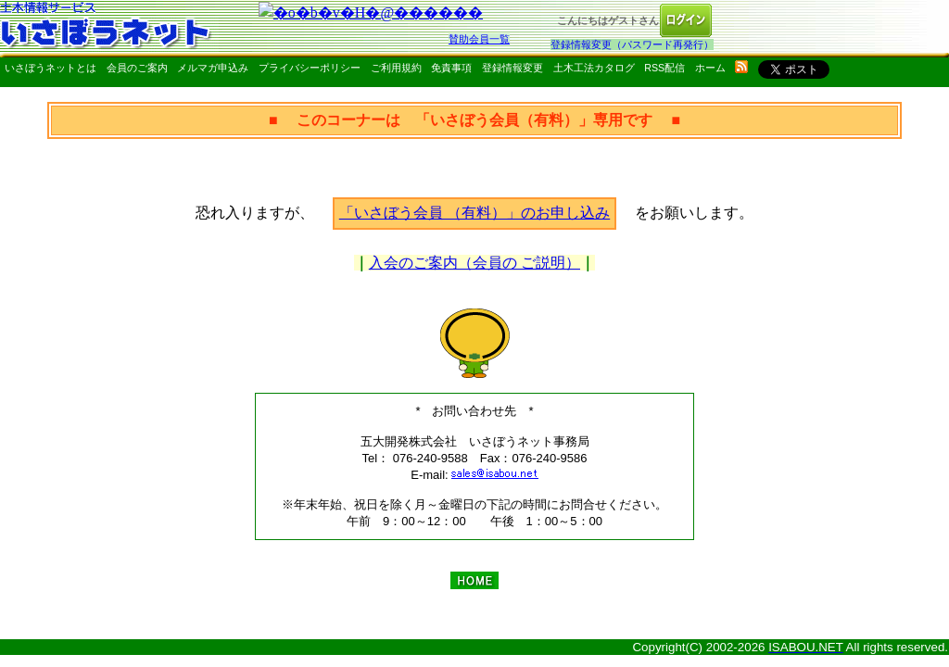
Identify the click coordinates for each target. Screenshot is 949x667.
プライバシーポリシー (310, 67)
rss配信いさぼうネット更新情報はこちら (741, 66)
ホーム (710, 67)
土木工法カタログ (594, 67)
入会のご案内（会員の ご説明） (474, 263)
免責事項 (451, 67)
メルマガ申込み (212, 67)
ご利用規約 (396, 67)
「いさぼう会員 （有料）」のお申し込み (474, 212)
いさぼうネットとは (50, 67)
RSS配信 (664, 67)
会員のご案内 (137, 67)
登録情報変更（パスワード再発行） (632, 44)
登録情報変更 (512, 67)
